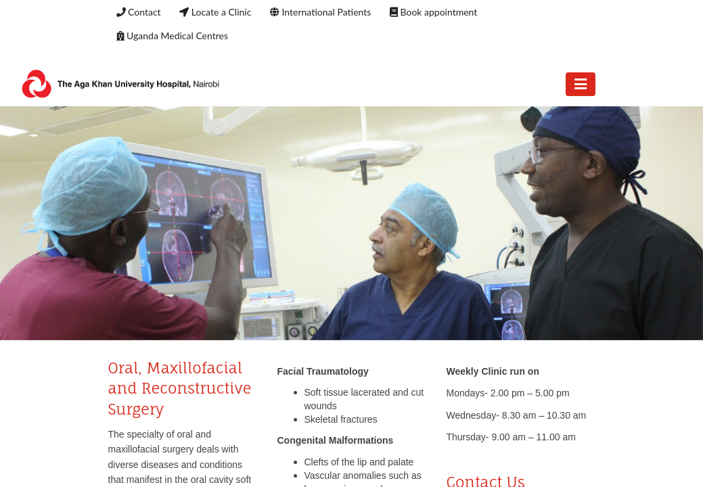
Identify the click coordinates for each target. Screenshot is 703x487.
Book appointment (433, 12)
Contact (138, 12)
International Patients (320, 12)
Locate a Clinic (215, 12)
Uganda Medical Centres (172, 35)
